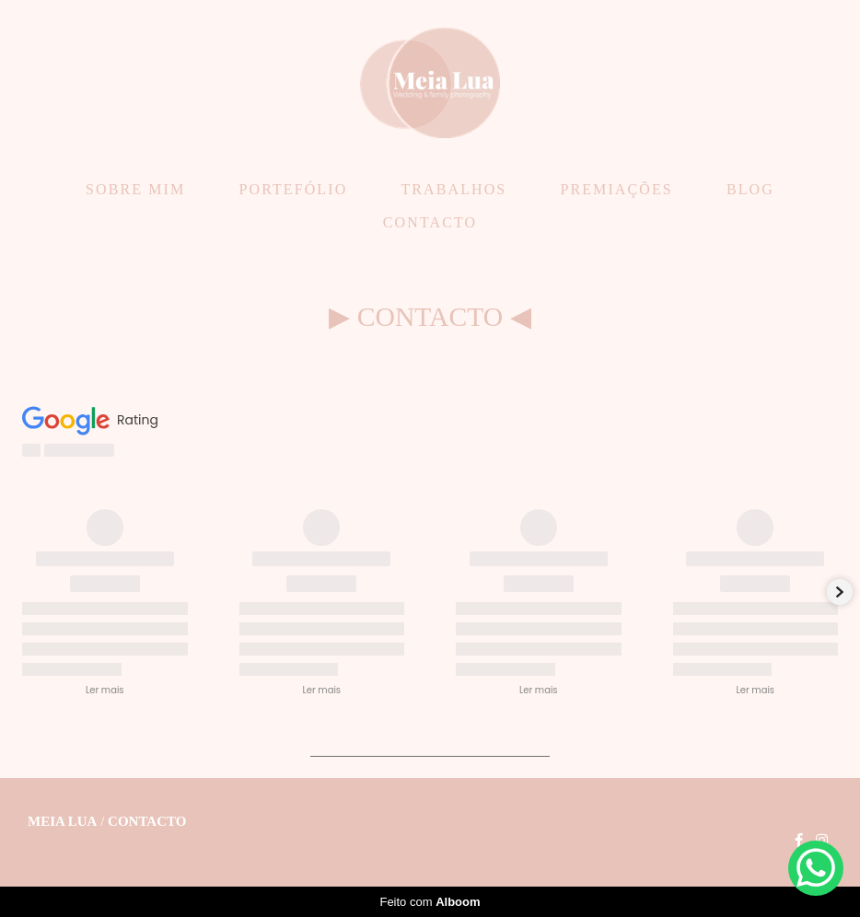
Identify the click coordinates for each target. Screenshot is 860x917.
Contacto (147, 822)
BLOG (750, 189)
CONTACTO (430, 222)
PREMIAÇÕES (616, 189)
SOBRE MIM (135, 189)
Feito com (429, 902)
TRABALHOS (453, 189)
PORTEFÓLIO (292, 189)
